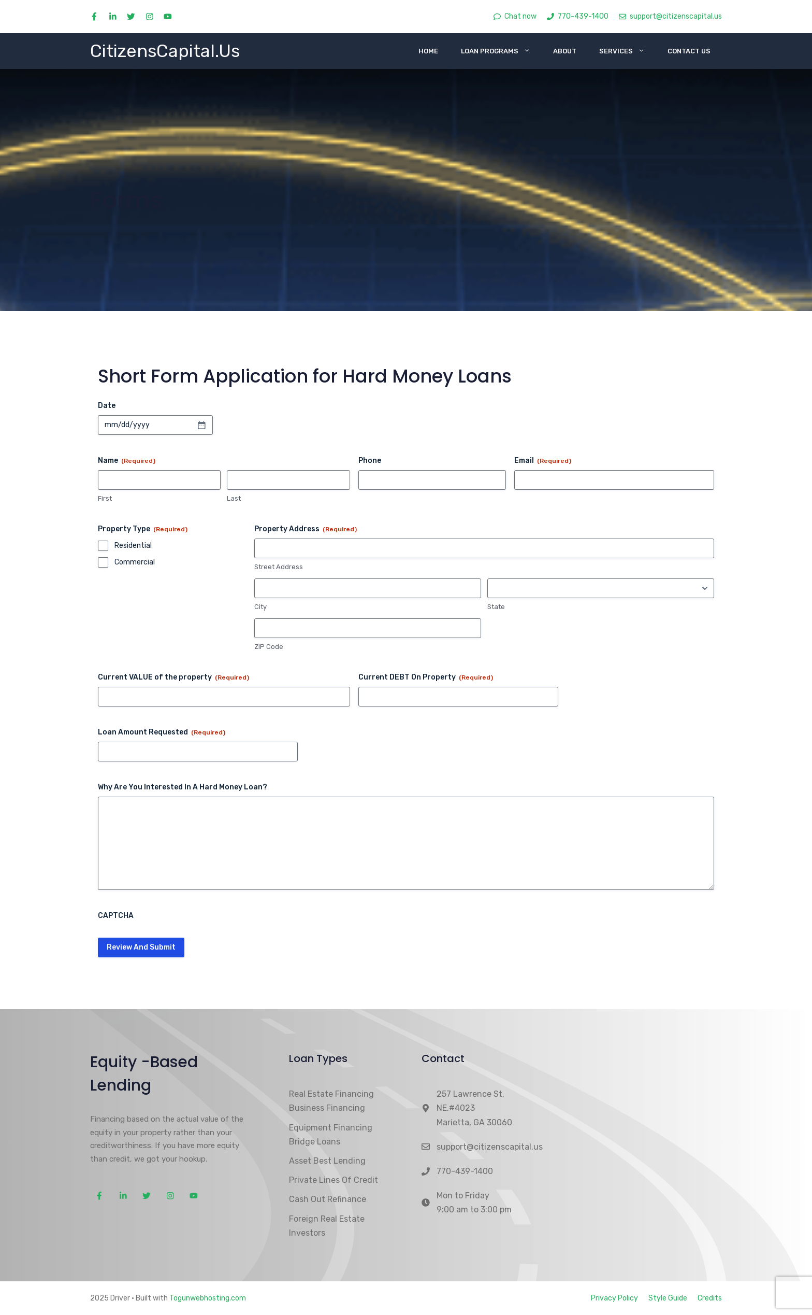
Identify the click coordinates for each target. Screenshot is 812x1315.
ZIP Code (268, 647)
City (260, 607)
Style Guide (667, 1298)
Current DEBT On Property (425, 677)
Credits (710, 1298)
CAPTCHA (116, 915)
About (564, 51)
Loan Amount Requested (161, 732)
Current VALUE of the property (173, 677)
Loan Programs (501, 51)
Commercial (134, 562)
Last (234, 498)
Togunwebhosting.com (207, 1298)
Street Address (278, 567)
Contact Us (689, 51)
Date (106, 405)
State (496, 607)
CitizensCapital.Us (165, 51)
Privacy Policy (614, 1298)
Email (542, 460)
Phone (369, 460)
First (105, 498)
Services (627, 51)
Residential (133, 545)
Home (428, 51)
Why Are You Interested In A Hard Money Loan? (182, 787)
